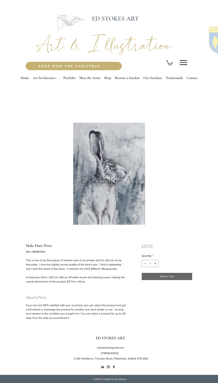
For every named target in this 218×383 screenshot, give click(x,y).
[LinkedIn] (103, 367)
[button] (169, 62)
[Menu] (183, 62)
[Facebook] (114, 367)
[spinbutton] (150, 263)
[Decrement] (144, 263)
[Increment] (155, 263)
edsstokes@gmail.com (110, 347)
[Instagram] (108, 367)
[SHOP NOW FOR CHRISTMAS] (74, 66)
